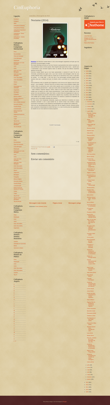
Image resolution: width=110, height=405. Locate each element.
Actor (15, 66)
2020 (87, 85)
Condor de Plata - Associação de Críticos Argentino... (91, 295)
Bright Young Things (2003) (91, 351)
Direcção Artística (18, 104)
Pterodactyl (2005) (91, 313)
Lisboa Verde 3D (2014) (91, 125)
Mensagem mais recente (37, 203)
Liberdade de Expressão (20, 243)
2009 (87, 391)
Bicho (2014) (90, 195)
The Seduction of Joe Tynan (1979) (91, 319)
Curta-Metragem (18, 58)
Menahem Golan (91, 311)
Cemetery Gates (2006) (91, 234)
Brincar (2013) (90, 156)
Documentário (17, 54)
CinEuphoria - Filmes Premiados (19, 34)
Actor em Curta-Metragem (18, 71)
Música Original (17, 96)
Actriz (15, 68)
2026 (87, 71)
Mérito (15, 245)
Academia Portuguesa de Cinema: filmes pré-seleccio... (91, 284)
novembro (89, 104)
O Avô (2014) (90, 237)
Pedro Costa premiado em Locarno (91, 269)
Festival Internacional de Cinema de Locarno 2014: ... (91, 262)
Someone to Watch (18, 248)
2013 (87, 382)
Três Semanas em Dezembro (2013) (91, 144)
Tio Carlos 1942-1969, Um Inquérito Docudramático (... (91, 228)
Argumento (16, 90)
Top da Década (17, 126)
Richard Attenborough (91, 184)
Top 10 (15, 274)
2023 (87, 78)
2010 (87, 389)
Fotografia (16, 94)
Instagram (16, 21)
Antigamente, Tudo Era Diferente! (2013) (90, 149)
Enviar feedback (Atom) (41, 206)
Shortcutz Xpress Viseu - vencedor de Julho (91, 328)
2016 (87, 95)
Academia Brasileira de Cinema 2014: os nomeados (91, 346)
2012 (87, 384)
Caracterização (17, 108)
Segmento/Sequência (19, 114)
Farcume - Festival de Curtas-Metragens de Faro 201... (91, 115)
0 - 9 (15, 341)
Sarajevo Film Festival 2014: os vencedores (91, 191)
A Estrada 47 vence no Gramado (90, 246)
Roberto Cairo (90, 130)
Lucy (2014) (90, 333)
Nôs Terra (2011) (91, 154)
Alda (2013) (90, 133)
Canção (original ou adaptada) (18, 99)
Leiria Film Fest (88, 36)
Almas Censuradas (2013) (90, 121)
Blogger (65, 401)
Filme (15, 51)
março (89, 374)
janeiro (89, 379)
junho (88, 367)
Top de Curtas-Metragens (17, 124)
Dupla (15, 84)
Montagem (16, 92)
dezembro (89, 101)
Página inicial (57, 203)
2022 (87, 80)
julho (88, 365)
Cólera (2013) (90, 362)
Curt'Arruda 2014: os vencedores (91, 205)
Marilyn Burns (90, 335)
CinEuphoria (27, 7)
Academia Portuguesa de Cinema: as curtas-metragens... (91, 357)
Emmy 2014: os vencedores (91, 169)
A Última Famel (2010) (90, 180)
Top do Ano (16, 121)
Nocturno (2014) (91, 128)
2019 (87, 87)
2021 (87, 83)
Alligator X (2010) (91, 172)
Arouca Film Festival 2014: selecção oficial (91, 216)
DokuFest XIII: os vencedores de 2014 (91, 176)
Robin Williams (90, 299)
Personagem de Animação (18, 87)
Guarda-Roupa (17, 106)
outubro (89, 106)
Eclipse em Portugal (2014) (91, 256)
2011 (87, 387)
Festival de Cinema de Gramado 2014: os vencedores (91, 251)
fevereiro (89, 377)
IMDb (15, 23)
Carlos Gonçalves (91, 308)
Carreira (16, 241)
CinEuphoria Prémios (19, 27)
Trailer (15, 118)
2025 (87, 73)
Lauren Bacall (90, 288)
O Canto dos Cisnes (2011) (91, 159)
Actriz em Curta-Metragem (18, 74)
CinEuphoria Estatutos (19, 25)
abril (88, 372)
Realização (16, 60)
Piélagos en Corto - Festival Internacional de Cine (90, 39)
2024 (87, 76)
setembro (89, 108)
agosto (89, 111)
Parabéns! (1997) (91, 212)
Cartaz (15, 116)
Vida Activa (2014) (91, 272)
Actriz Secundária (18, 79)
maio (88, 369)
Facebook (16, 19)
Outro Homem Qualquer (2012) (90, 139)
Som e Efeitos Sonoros (19, 102)
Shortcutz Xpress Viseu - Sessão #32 (91, 199)
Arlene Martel (90, 291)
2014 (87, 99)
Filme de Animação (18, 56)
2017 (87, 92)
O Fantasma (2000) (90, 209)
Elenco (15, 82)
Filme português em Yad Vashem (91, 241)
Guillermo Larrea (91, 315)
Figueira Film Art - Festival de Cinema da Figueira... (91, 304)
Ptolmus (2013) (90, 135)
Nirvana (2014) (90, 187)
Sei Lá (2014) (90, 202)
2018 (87, 90)
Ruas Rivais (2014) (90, 275)
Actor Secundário (18, 77)
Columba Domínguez (90, 279)
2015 (87, 97)
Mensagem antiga (74, 203)
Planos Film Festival (89, 43)
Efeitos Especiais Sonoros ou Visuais (18, 188)
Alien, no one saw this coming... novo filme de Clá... (91, 221)
